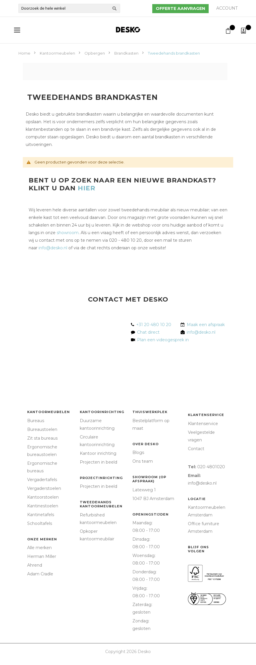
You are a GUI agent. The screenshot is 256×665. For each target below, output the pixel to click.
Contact (196, 448)
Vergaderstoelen (44, 488)
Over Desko (145, 444)
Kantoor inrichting (98, 453)
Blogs (138, 452)
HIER (86, 188)
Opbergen (95, 53)
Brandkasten (126, 53)
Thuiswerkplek (149, 412)
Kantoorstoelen (43, 497)
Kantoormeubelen (58, 53)
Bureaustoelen (42, 429)
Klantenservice (206, 415)
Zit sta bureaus (42, 438)
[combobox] (69, 8)
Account (227, 8)
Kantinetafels (40, 514)
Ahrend (34, 565)
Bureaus (35, 420)
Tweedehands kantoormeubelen (101, 504)
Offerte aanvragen (180, 8)
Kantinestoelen (42, 506)
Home (24, 53)
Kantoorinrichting (102, 412)
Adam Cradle (40, 574)
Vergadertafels (42, 479)
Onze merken (42, 539)
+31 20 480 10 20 (153, 324)
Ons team (142, 461)
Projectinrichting (101, 478)
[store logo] (128, 29)
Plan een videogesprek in (161, 339)
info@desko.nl (53, 247)
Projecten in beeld (98, 462)
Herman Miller (41, 556)
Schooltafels (39, 523)
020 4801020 (211, 466)
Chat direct (148, 332)
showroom (68, 232)
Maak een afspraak (206, 324)
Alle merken (39, 547)
